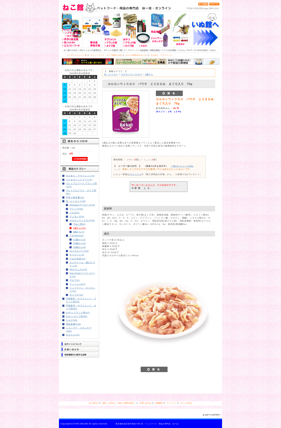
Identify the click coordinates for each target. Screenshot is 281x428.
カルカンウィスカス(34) (82, 220)
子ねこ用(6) (79, 224)
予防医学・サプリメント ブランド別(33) (81, 300)
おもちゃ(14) (73, 335)
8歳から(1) (79, 232)
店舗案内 (159, 403)
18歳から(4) (79, 247)
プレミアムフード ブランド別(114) (81, 185)
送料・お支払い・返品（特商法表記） (119, 403)
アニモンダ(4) (77, 216)
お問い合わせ (145, 403)
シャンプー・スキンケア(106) (79, 329)
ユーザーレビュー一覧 (77, 55)
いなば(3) (75, 212)
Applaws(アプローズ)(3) (82, 205)
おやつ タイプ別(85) (76, 316)
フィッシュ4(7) (78, 284)
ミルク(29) (71, 320)
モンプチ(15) (76, 295)
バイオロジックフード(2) (79, 179)
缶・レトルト (111, 74)
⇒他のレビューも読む (182, 166)
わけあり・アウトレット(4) (80, 175)
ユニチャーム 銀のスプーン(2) (82, 264)
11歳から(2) (79, 239)
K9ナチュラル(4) (78, 269)
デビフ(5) (75, 280)
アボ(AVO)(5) (77, 235)
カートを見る (186, 403)
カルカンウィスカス (131, 74)
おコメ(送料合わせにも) (136, 55)
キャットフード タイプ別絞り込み (106, 55)
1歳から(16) (79, 228)
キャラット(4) (77, 255)
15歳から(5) (79, 243)
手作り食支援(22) (75, 197)
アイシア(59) (76, 209)
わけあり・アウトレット (161, 55)
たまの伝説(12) (78, 258)
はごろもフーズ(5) (79, 251)
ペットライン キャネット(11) (82, 289)
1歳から (149, 74)
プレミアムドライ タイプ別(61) (81, 192)
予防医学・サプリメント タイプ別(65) (81, 307)
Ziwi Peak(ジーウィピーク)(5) (82, 274)
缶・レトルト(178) (76, 201)
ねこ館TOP (94, 403)
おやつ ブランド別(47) (78, 312)
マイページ (135, 174)
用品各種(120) (73, 324)
